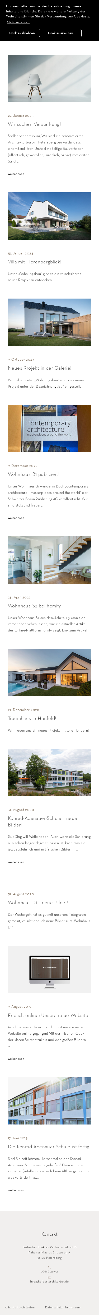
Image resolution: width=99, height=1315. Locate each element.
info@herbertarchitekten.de (49, 1279)
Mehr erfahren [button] (18, 22)
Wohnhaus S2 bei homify (34, 605)
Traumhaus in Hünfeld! (32, 718)
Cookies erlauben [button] (60, 33)
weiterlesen (16, 174)
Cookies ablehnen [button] (22, 33)
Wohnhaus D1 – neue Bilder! (38, 902)
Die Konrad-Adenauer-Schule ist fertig (48, 1146)
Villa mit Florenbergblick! (34, 261)
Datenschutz (54, 1307)
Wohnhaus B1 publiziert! (33, 474)
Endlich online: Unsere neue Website (48, 1015)
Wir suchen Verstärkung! (34, 124)
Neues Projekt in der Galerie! (40, 368)
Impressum (73, 1307)
